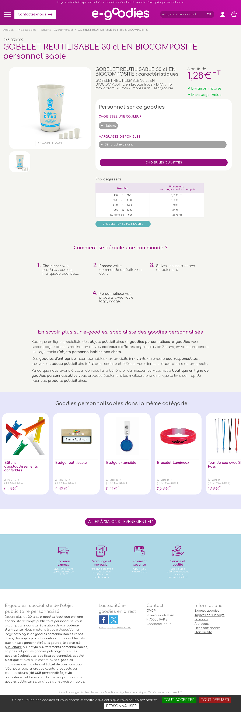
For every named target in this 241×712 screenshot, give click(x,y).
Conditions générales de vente (80, 692)
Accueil (8, 29)
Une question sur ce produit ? (123, 224)
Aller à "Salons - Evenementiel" (120, 522)
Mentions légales (117, 692)
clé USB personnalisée (46, 673)
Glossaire (201, 619)
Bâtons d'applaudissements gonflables (21, 466)
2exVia (152, 692)
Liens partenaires (207, 628)
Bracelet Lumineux (173, 463)
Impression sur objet (209, 615)
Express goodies (207, 610)
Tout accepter (179, 700)
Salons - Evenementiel (57, 29)
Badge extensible (121, 463)
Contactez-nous (32, 14)
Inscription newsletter (115, 627)
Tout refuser (215, 700)
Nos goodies (27, 29)
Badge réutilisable (71, 463)
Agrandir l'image (50, 143)
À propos (202, 623)
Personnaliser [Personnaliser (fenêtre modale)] (121, 706)
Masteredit (173, 692)
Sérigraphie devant (119, 144)
